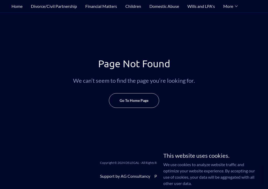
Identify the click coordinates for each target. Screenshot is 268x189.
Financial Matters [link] (101, 6)
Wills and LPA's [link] (201, 6)
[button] (230, 6)
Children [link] (133, 6)
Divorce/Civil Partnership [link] (54, 6)
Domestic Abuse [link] (164, 6)
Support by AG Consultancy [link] (125, 176)
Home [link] (17, 6)
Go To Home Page (134, 100)
